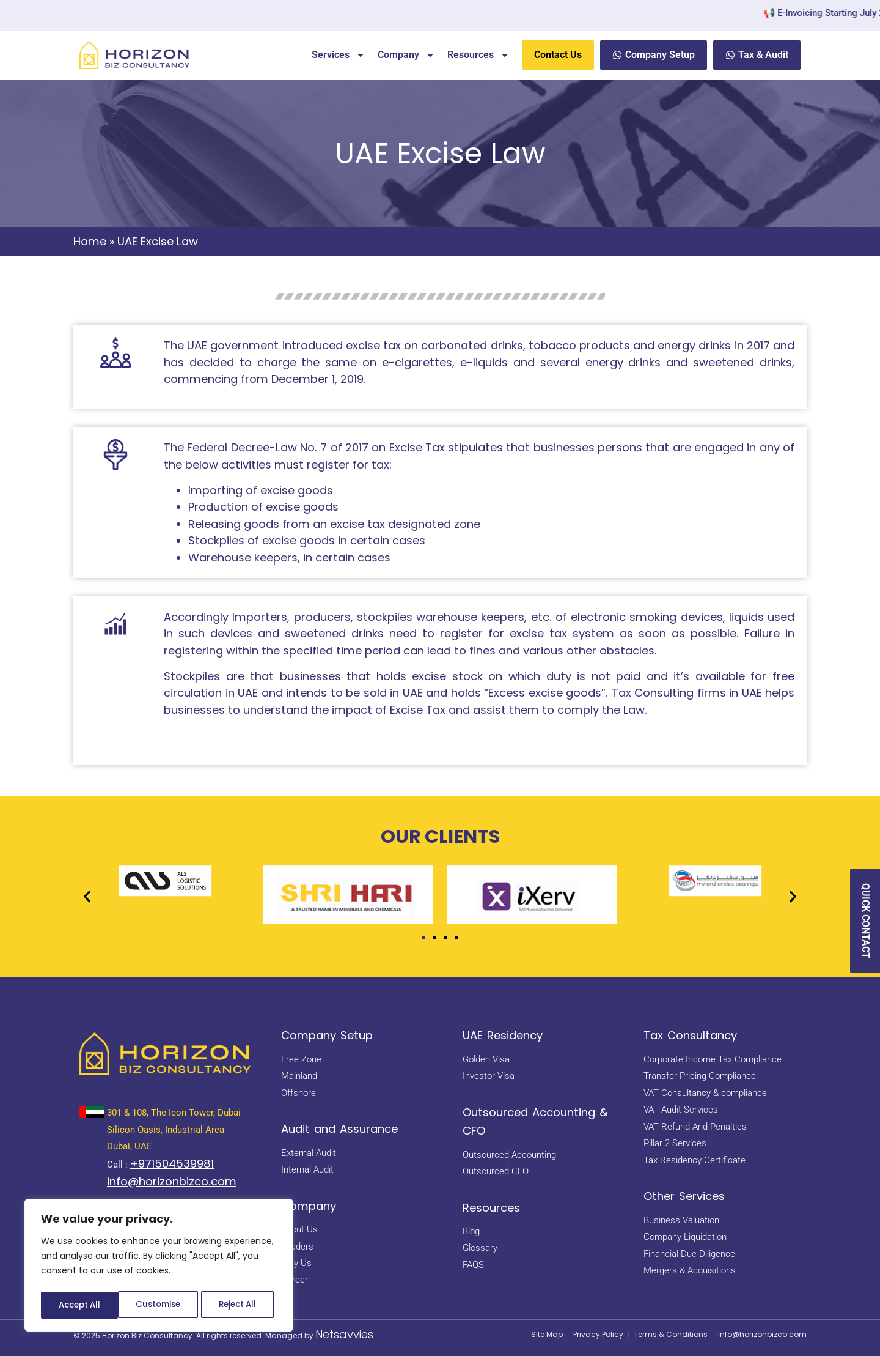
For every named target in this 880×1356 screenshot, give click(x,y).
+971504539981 (172, 1163)
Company (406, 55)
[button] (87, 897)
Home (89, 241)
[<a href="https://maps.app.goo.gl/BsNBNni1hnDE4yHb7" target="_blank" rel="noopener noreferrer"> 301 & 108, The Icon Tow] (91, 1112)
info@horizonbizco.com (172, 1181)
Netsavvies (344, 1334)
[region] (158, 1267)
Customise (80, 1305)
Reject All (159, 1305)
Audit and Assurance (339, 1128)
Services (338, 55)
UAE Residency (503, 1035)
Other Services (684, 1196)
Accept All (239, 1305)
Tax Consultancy (690, 1035)
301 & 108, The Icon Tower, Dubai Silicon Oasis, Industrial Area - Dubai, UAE (174, 1129)
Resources (478, 55)
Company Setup (327, 1035)
